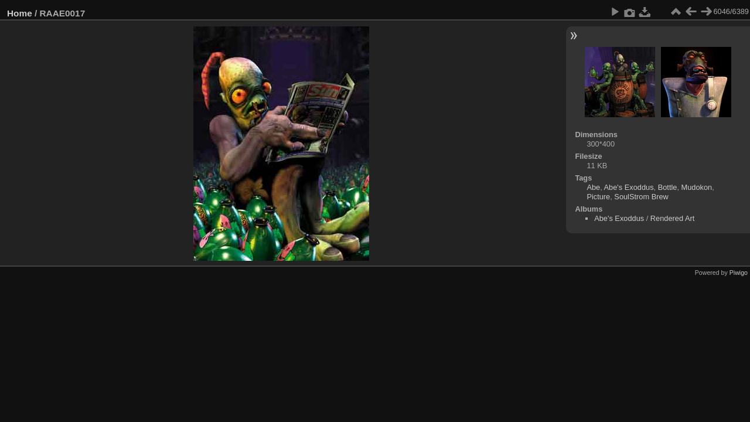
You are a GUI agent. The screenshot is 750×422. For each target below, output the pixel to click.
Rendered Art (672, 218)
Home (19, 13)
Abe (593, 187)
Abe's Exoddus (629, 187)
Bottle (667, 187)
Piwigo (738, 272)
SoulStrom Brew (641, 196)
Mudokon (696, 187)
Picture (598, 196)
